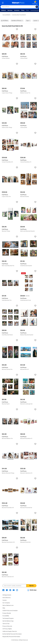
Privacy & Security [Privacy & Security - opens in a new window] (7, 626)
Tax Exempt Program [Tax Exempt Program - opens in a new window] (8, 618)
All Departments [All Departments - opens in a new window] (7, 595)
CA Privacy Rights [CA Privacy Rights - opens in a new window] (7, 628)
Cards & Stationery (34, 10)
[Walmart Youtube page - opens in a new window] (14, 590)
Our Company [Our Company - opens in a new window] (6, 602)
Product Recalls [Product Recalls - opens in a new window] (7, 613)
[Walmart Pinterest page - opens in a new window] (10, 590)
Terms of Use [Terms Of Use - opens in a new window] (6, 623)
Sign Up (31, 585)
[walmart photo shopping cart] (35, 2)
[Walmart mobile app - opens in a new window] (31, 590)
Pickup (22, 10)
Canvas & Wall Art (6, 14)
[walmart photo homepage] (18, 2)
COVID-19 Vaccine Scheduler (10, 610)
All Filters (4, 20)
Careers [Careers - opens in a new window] (5, 600)
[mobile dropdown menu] (3, 2)
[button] (10, 29)
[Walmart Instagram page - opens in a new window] (17, 590)
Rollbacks (3, 10)
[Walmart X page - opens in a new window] (7, 590)
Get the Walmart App (8, 621)
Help (4, 608)
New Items (10, 10)
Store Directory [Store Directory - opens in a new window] (7, 597)
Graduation (16, 10)
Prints (27, 10)
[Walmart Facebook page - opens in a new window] (3, 590)
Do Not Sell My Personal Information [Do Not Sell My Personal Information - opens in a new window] (12, 634)
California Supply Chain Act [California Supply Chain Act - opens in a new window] (10, 631)
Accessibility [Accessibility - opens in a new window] (6, 615)
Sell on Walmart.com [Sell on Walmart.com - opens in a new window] (8, 605)
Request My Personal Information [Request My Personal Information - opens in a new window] (11, 636)
